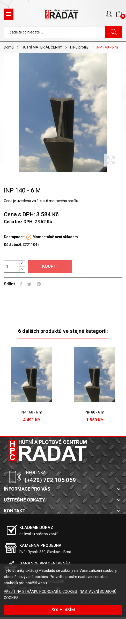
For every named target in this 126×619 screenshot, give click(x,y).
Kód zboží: (13, 245)
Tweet (29, 284)
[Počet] (11, 266)
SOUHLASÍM (63, 609)
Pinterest (38, 284)
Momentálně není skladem (55, 237)
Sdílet (21, 284)
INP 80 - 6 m (94, 412)
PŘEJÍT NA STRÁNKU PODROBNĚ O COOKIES (41, 591)
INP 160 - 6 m (31, 412)
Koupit (49, 266)
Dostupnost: (14, 237)
